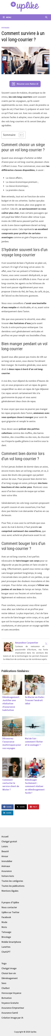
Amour (4, 856)
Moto (4, 927)
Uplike (33, 1031)
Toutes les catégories (12, 880)
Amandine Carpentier (26, 642)
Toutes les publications (12, 885)
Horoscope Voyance (11, 993)
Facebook (6, 917)
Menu (7, 17)
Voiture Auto (7, 875)
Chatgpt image (8, 968)
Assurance (6, 871)
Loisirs (4, 846)
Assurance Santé (9, 1012)
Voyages (5, 27)
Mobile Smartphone (11, 941)
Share (7, 807)
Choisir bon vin (8, 973)
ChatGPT (6, 951)
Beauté (5, 851)
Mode (4, 922)
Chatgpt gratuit (9, 841)
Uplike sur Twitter (10, 912)
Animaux (5, 866)
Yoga (3, 963)
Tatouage (6, 932)
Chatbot (5, 988)
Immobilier (6, 861)
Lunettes (5, 946)
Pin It (33, 807)
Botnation (6, 997)
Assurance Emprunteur (12, 1007)
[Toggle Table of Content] (20, 135)
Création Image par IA (12, 1017)
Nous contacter (9, 907)
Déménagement (9, 978)
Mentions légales (9, 890)
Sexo (3, 983)
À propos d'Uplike (10, 902)
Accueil (4, 836)
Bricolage (6, 936)
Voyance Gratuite (10, 1002)
